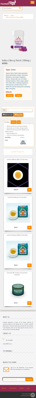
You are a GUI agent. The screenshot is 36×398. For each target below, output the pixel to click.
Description (7, 122)
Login (28, 388)
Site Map (21, 388)
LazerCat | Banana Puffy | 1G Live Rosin (17, 235)
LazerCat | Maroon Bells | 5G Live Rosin (17, 159)
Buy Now (19, 115)
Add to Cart (9, 115)
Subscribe (29, 379)
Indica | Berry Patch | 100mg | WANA (14, 17)
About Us (4, 388)
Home (6, 15)
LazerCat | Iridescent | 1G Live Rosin (17, 197)
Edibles (12, 15)
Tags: (19, 122)
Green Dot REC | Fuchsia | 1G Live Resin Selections (17, 274)
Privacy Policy (12, 388)
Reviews (14, 122)
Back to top (33, 395)
